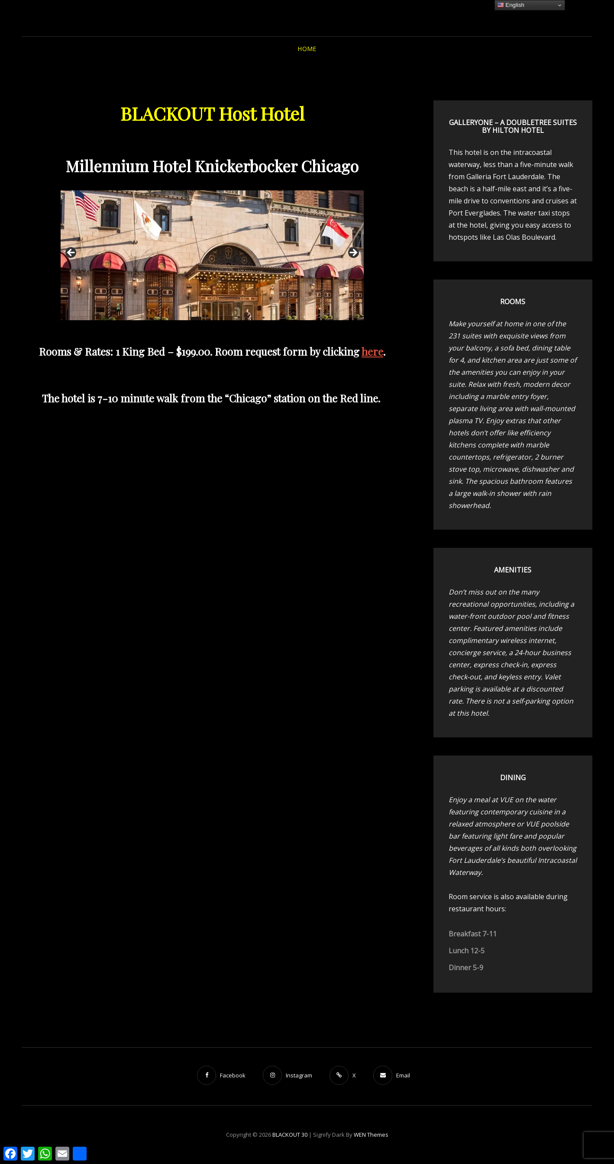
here (372, 351)
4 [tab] (217, 329)
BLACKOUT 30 (289, 1134)
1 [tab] (187, 329)
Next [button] (352, 253)
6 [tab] (237, 329)
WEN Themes (371, 1134)
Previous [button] (71, 253)
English (510, 5)
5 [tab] (227, 329)
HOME (306, 49)
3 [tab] (207, 329)
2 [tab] (197, 329)
